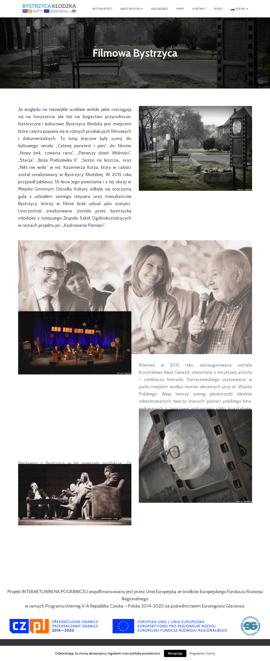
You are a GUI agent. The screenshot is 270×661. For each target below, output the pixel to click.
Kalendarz (159, 8)
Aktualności (102, 8)
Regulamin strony (202, 653)
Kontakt (199, 8)
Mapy (180, 8)
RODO (218, 8)
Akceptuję (175, 653)
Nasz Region (131, 8)
